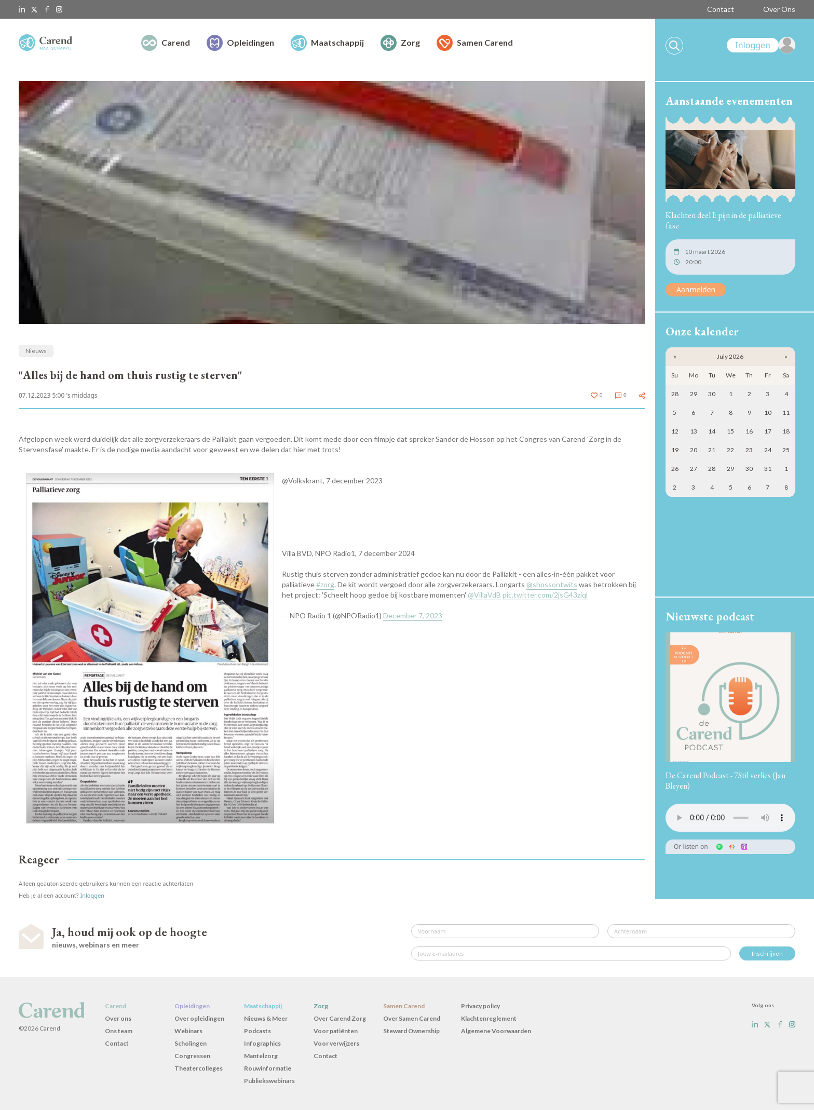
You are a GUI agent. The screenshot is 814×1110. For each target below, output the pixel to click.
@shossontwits (551, 584)
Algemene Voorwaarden (496, 1031)
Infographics (262, 1043)
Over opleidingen (199, 1018)
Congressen (192, 1056)
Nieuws (36, 351)
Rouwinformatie (267, 1068)
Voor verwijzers (336, 1043)
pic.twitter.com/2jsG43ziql (545, 594)
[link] (761, 45)
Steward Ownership (411, 1031)
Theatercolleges (198, 1068)
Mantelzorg (261, 1056)
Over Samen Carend (411, 1018)
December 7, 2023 (412, 615)
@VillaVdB (484, 594)
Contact (720, 9)
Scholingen (190, 1043)
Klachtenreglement (489, 1018)
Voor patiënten (336, 1031)
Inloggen (92, 895)
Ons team (118, 1031)
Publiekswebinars (269, 1081)
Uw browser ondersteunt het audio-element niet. (730, 818)
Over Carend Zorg (340, 1018)
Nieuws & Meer (266, 1018)
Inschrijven (767, 953)
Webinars (188, 1031)
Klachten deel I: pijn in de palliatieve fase (723, 220)
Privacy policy (480, 1006)
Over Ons (779, 9)
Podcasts (257, 1031)
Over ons (118, 1018)
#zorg (325, 584)
